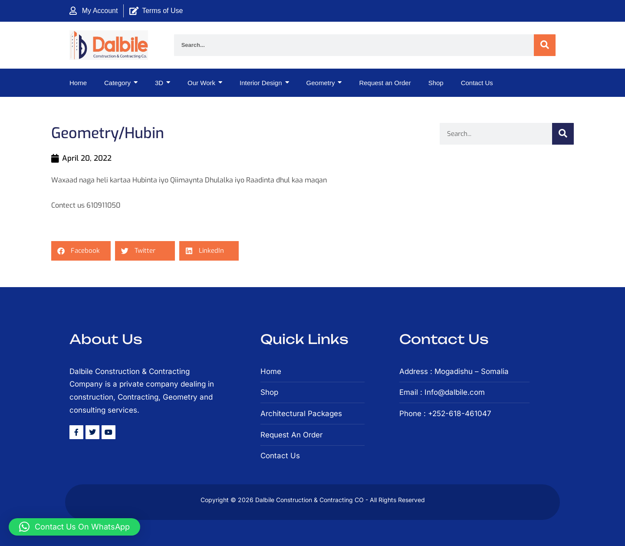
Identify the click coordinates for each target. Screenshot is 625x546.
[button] (81, 251)
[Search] (545, 45)
